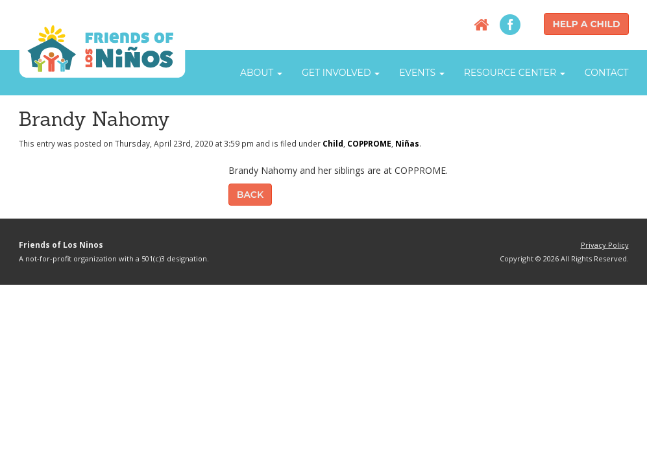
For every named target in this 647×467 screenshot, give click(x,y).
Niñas (407, 143)
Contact (607, 72)
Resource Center (514, 72)
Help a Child (586, 24)
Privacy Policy (605, 245)
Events (422, 72)
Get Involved (341, 72)
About (261, 72)
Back (250, 194)
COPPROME (369, 143)
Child (333, 143)
